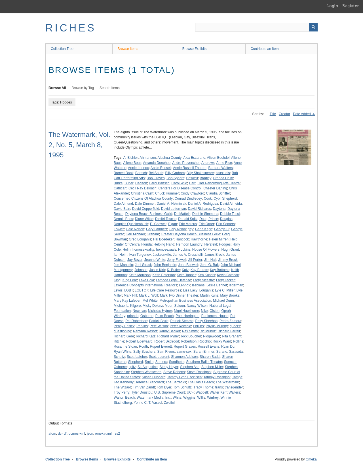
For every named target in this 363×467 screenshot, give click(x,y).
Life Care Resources (165, 290)
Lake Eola (146, 280)
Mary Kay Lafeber (127, 301)
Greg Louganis (140, 239)
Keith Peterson (164, 275)
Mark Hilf (130, 295)
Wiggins (189, 398)
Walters (234, 392)
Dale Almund (123, 204)
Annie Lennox (138, 168)
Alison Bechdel (218, 158)
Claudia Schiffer (218, 193)
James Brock (214, 255)
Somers (161, 362)
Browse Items (128, 49)
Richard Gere (124, 336)
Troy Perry (122, 392)
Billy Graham (175, 173)
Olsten (215, 311)
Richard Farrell (229, 331)
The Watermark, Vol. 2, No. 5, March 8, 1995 (79, 145)
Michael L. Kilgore (127, 306)
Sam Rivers (166, 352)
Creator (284, 114)
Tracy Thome (203, 387)
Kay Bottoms (219, 270)
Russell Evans (208, 346)
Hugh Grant (230, 250)
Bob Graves (155, 178)
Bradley (206, 178)
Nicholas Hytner (160, 311)
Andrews (208, 163)
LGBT (128, 290)
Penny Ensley (124, 326)
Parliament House (214, 316)
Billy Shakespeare (200, 173)
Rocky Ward (222, 341)
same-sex (184, 352)
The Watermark (227, 382)
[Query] (256, 27)
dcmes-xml (77, 434)
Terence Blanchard (150, 382)
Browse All (57, 88)
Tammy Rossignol (217, 377)
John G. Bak (209, 265)
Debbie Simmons (205, 214)
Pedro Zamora (230, 321)
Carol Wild (179, 183)
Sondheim (176, 362)
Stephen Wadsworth (146, 372)
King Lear (130, 280)
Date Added (302, 114)
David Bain (122, 209)
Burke (118, 183)
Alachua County (170, 158)
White (177, 398)
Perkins (142, 326)
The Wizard (122, 387)
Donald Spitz (187, 219)
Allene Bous (132, 163)
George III (221, 229)
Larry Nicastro (203, 280)
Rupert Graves (185, 346)
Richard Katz (145, 336)
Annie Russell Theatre (189, 168)
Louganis (206, 290)
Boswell (192, 178)
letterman (236, 285)
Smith (149, 362)
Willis (201, 398)
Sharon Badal (210, 357)
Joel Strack (143, 265)
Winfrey (213, 398)
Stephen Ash (189, 367)
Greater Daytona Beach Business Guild (190, 234)
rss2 (116, 434)
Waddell (202, 392)
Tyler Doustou (141, 392)
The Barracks (176, 382)
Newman (139, 311)
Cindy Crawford (192, 193)
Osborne (146, 316)
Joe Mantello (123, 265)
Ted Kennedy (124, 382)
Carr (192, 183)
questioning (122, 331)
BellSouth (156, 173)
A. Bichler (130, 158)
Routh (143, 346)
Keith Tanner (186, 275)
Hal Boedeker (163, 239)
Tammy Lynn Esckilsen (184, 377)
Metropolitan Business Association (185, 301)
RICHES (70, 28)
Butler (128, 183)
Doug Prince (208, 219)
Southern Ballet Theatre (204, 362)
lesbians (198, 285)
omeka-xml (103, 434)
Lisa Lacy (190, 290)
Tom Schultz (182, 387)
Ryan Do (228, 346)
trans (219, 387)
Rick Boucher (191, 336)
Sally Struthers (144, 352)
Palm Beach (164, 316)
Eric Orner (206, 224)
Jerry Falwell (176, 260)
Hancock (182, 239)
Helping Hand (164, 244)
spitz (132, 367)
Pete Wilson (159, 326)
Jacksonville (162, 255)
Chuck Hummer (167, 193)
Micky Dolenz (153, 306)
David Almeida (231, 204)
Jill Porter (195, 260)
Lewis (118, 290)
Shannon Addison (184, 357)
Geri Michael (135, 234)
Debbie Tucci (230, 214)
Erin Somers (225, 224)
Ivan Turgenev (140, 255)
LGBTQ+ (141, 290)
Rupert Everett (161, 346)
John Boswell (188, 265)
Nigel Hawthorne (186, 311)
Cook (208, 198)
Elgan (172, 224)
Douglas (226, 219)
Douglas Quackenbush (131, 224)
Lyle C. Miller (225, 290)
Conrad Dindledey (188, 198)
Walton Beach (124, 398)
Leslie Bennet (216, 285)
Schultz (119, 357)
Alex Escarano (194, 158)
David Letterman (173, 209)
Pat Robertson (136, 321)
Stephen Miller (212, 367)
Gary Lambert (156, 229)
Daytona (219, 209)
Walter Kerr (218, 392)
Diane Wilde (144, 219)
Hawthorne (199, 239)
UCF (190, 392)
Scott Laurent (159, 357)
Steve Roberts (174, 372)
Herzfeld (210, 244)
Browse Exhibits (194, 49)
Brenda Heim (223, 178)
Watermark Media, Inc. (154, 398)
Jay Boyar (134, 260)
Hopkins (184, 250)
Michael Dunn (223, 301)
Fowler (119, 229)
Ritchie (119, 341)
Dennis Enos (123, 219)
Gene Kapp (203, 229)
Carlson (141, 183)
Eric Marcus (188, 224)
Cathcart (120, 188)
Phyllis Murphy (217, 326)
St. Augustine (148, 367)
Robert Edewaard (139, 341)
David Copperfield (145, 209)
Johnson (140, 270)
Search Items (110, 88)
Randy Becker (169, 331)
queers (235, 326)
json (90, 434)
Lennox (184, 285)
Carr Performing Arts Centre (219, 183)
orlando (132, 316)
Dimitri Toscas (165, 219)
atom (52, 434)
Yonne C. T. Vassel (148, 403)
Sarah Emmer (203, 352)
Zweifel (169, 403)
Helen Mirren (219, 239)
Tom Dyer (164, 387)
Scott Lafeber (137, 357)
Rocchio (205, 341)
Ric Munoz (208, 331)
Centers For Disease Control (179, 188)
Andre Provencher (186, 163)
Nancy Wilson (197, 306)
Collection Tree (62, 49)
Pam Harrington (187, 316)
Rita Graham (231, 336)
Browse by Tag (83, 88)
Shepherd (135, 362)
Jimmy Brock (228, 260)
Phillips (198, 326)
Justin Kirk (157, 270)
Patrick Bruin (158, 321)
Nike (204, 311)
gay (190, 229)
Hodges (225, 244)
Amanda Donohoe (156, 163)
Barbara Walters (220, 168)
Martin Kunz (209, 295)
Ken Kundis (206, 275)
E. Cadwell (158, 224)
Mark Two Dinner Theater (179, 295)
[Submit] (313, 27)
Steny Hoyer (168, 367)
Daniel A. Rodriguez (203, 204)
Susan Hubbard (153, 377)
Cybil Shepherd (225, 198)
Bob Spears (175, 178)
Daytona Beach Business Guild (148, 214)
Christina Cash (142, 193)
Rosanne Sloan (125, 346)
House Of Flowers (206, 250)
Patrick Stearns (181, 321)
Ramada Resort (145, 331)
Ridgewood (211, 336)
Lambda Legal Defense (173, 280)
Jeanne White (154, 260)
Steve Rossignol (199, 372)
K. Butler (173, 270)
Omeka (311, 459)
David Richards (199, 209)
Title (273, 114)
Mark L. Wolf (148, 295)
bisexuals (223, 173)
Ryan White (122, 352)
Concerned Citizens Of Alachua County (143, 198)
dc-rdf (62, 434)
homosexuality (143, 250)
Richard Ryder (168, 336)
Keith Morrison (140, 275)
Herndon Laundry (189, 244)
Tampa (237, 377)
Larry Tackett (225, 280)
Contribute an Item (265, 49)
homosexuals (166, 250)
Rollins (238, 341)
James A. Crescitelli (188, 255)
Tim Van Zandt (144, 387)
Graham (153, 234)
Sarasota (236, 352)
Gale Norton (135, 229)
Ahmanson (148, 158)
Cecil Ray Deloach (142, 188)
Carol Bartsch (159, 183)
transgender (234, 387)
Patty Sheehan (206, 321)
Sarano (221, 352)
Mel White (149, 301)
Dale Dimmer (145, 204)
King (117, 280)
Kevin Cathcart (228, 275)
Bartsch (141, 173)
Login (332, 5)
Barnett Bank (123, 173)
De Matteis (182, 214)
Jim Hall (210, 260)
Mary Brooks (229, 295)
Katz (185, 270)
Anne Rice (224, 163)
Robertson (189, 341)
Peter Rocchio (180, 326)
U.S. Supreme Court (169, 392)
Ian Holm (120, 255)
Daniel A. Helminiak (171, 204)
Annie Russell (161, 168)
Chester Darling (215, 188)
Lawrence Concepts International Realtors (145, 285)
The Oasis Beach (201, 382)
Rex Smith (190, 331)
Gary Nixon (177, 229)
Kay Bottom (199, 270)
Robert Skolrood (166, 341)
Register (350, 5)
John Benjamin (165, 265)
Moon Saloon (175, 306)
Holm (126, 250)
